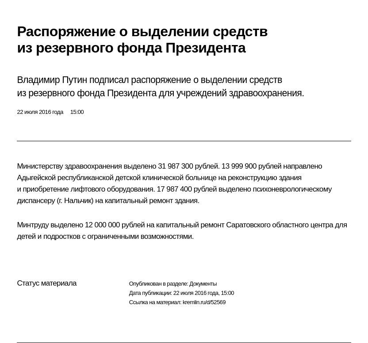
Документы (203, 283)
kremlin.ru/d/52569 (204, 302)
